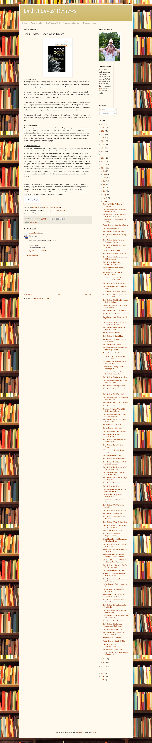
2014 (103, 165)
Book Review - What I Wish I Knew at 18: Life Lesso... (115, 381)
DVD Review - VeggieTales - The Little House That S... (114, 645)
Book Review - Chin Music (112, 344)
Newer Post (28, 294)
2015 (103, 161)
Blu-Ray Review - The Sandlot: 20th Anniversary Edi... (115, 306)
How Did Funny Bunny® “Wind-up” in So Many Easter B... (115, 349)
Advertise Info (36, 23)
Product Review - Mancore (112, 638)
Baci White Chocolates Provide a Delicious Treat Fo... (114, 575)
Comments (104, 114)
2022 (103, 138)
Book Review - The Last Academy (114, 510)
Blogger (94, 732)
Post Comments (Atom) (41, 298)
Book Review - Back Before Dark (114, 483)
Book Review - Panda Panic (112, 455)
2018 (103, 151)
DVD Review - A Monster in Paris (114, 292)
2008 (103, 680)
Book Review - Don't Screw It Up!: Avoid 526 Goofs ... (114, 463)
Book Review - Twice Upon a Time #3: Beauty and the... (114, 415)
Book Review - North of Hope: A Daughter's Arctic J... (114, 328)
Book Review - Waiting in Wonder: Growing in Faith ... (114, 210)
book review (33, 222)
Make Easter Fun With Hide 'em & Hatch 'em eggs (114, 362)
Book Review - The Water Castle (114, 394)
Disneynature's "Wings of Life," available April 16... (113, 496)
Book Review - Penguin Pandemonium (111, 435)
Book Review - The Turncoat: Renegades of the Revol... (113, 625)
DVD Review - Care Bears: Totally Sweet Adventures (114, 526)
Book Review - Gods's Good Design (115, 310)
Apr (104, 198)
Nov (104, 174)
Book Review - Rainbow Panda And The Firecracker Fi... (115, 468)
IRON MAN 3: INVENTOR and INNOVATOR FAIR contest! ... (114, 556)
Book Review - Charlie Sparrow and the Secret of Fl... (115, 296)
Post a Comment (32, 256)
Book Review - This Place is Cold (114, 406)
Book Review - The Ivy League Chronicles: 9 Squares (113, 473)
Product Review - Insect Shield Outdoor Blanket (113, 274)
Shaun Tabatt (34, 233)
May (105, 194)
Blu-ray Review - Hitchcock (112, 428)
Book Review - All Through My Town (115, 402)
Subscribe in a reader (57, 210)
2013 (103, 168)
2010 (103, 673)
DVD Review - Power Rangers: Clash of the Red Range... (115, 490)
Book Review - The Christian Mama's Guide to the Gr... (115, 301)
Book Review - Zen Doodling (112, 513)
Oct (104, 178)
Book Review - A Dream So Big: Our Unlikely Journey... (115, 566)
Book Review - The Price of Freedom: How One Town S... (115, 398)
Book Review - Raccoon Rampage (114, 431)
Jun (104, 191)
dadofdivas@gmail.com (54, 213)
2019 (103, 148)
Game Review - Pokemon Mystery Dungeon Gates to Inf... (114, 215)
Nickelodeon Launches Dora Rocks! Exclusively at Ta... (115, 550)
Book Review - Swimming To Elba (114, 231)
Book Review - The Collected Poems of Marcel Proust (115, 258)
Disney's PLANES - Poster (112, 250)
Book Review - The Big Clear (113, 629)
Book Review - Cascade (111, 228)
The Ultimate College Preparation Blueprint (62, 23)
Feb (104, 659)
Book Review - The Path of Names (114, 283)
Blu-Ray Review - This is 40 (112, 530)
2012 (103, 666)
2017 (103, 154)
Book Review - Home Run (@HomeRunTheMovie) (112, 263)
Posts (102, 109)
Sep (104, 181)
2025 (103, 128)
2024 (103, 131)
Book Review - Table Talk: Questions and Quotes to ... (115, 580)
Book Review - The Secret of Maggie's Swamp (112, 535)
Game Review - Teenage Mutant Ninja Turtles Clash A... (113, 373)
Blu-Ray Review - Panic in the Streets (115, 314)
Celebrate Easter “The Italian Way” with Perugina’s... (114, 357)
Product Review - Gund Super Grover (115, 225)
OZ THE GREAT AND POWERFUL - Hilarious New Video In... (115, 561)
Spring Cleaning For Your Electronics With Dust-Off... (115, 654)
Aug (104, 184)
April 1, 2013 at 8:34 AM (37, 251)
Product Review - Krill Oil (111, 353)
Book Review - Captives (111, 486)
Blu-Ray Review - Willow (111, 333)
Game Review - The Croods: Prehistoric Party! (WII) (112, 279)
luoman (79, 732)
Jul (104, 188)
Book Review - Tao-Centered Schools (115, 377)
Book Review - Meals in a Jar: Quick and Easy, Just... (115, 420)
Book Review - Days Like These (113, 570)
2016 (103, 158)
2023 (103, 134)
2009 (103, 676)
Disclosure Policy (90, 23)
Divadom (35, 208)
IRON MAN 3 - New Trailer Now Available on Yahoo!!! (114, 596)
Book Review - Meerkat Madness (114, 459)
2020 (103, 144)
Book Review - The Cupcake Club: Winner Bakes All (114, 441)
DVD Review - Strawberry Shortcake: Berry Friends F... (115, 616)
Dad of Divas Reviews (51, 208)
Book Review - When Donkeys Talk (115, 522)
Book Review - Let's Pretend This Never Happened (114, 633)
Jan (104, 662)
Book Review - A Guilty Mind (113, 336)
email (100, 88)
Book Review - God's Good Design (114, 254)
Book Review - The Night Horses (114, 386)
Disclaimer (28, 192)
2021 (103, 141)
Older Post (87, 294)
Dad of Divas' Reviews (50, 10)
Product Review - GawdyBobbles (114, 641)
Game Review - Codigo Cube (112, 649)
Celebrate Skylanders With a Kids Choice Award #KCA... (114, 410)
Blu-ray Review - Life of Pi (112, 425)
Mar (104, 201)
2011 (103, 670)
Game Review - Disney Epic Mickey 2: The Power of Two (115, 323)
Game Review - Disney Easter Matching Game (113, 368)
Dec (104, 171)
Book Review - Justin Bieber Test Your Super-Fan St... (114, 241)
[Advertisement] (57, 275)
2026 (103, 124)
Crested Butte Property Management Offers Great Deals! (115, 540)
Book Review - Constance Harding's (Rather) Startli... (115, 479)
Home (24, 23)
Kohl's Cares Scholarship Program (114, 621)
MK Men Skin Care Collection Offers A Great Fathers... (115, 340)
